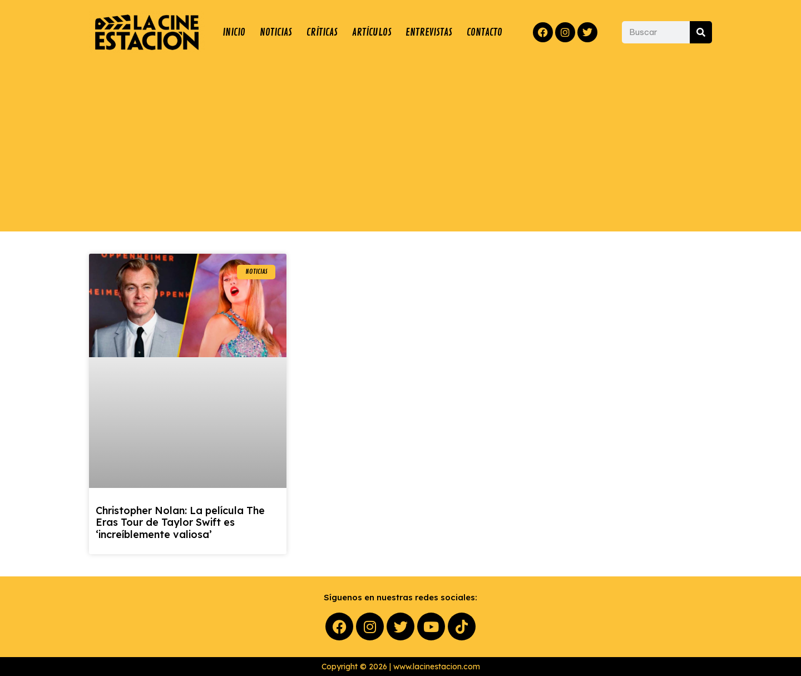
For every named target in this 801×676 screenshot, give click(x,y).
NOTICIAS (276, 32)
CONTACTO (484, 32)
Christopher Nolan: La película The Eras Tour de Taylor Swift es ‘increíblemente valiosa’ (180, 522)
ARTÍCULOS (372, 32)
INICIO (233, 32)
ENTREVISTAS (429, 32)
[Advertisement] (400, 142)
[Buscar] (701, 32)
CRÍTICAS (322, 32)
